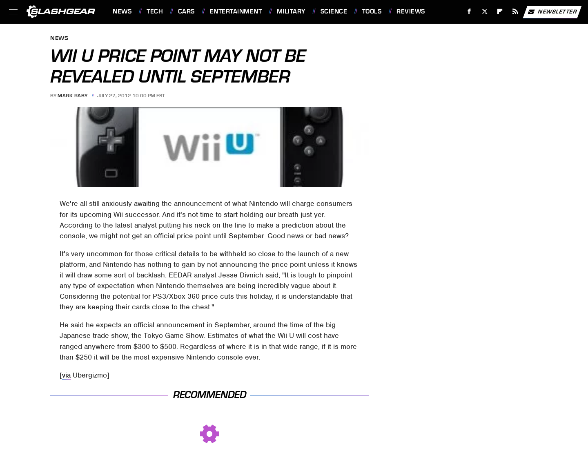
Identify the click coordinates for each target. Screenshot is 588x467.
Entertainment (236, 11)
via (66, 375)
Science (334, 11)
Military (291, 11)
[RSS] (515, 11)
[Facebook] (469, 11)
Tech (155, 11)
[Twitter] (484, 11)
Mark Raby (73, 95)
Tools (372, 11)
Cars (186, 11)
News (122, 11)
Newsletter (552, 12)
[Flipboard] (500, 11)
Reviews (410, 11)
